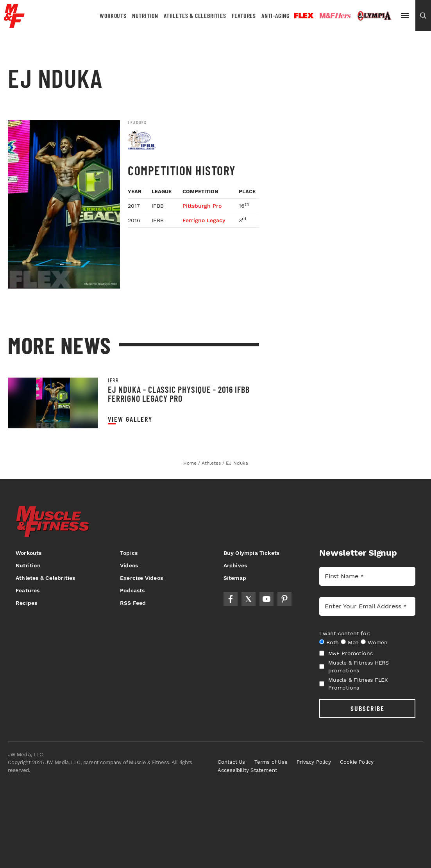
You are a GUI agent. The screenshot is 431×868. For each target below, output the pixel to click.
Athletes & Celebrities (195, 15)
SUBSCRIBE (368, 708)
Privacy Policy (314, 762)
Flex (304, 15)
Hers (335, 15)
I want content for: (344, 633)
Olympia (374, 16)
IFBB (113, 380)
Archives (235, 565)
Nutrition (145, 15)
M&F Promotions (345, 653)
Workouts (113, 15)
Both (332, 642)
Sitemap (235, 578)
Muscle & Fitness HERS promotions (354, 666)
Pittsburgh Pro (202, 206)
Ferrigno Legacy (203, 220)
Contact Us (231, 762)
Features (244, 15)
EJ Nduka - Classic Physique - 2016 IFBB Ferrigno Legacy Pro (179, 393)
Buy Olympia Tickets (252, 553)
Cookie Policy (357, 762)
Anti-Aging (275, 15)
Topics (129, 553)
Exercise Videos (141, 578)
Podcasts (132, 590)
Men (353, 642)
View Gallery (130, 419)
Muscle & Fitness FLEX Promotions (353, 684)
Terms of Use (271, 762)
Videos (129, 565)
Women (378, 642)
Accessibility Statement (247, 770)
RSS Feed (133, 603)
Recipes (26, 603)
